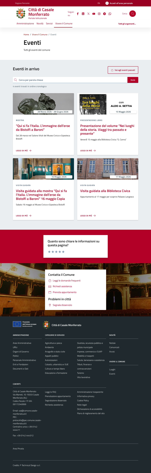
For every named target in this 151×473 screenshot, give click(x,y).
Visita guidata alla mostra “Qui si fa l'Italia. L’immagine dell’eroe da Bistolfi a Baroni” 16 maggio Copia (41, 194)
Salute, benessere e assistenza (91, 360)
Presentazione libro (91, 120)
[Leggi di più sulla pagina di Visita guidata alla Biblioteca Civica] (88, 215)
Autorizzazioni (51, 360)
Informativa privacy (85, 396)
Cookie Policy (83, 400)
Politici (16, 355)
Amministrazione (25, 23)
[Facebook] (76, 13)
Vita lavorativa (83, 377)
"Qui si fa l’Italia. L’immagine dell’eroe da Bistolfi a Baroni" (43, 127)
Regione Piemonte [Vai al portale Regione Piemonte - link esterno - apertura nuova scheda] (22, 3)
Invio (133, 80)
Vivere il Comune (63, 23)
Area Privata (18, 448)
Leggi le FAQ (50, 391)
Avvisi (112, 351)
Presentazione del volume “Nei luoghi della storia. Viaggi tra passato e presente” (107, 129)
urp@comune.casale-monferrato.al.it (25, 412)
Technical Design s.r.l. (31, 465)
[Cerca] (132, 13)
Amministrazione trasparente (90, 391)
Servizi (49, 23)
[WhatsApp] (108, 13)
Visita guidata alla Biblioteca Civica (105, 190)
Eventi (112, 373)
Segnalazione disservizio (55, 400)
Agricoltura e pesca (53, 343)
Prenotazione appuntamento (58, 396)
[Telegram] (103, 13)
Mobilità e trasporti (85, 355)
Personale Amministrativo (24, 360)
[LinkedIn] (82, 13)
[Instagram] (98, 13)
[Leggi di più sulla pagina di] (23, 150)
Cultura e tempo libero (55, 368)
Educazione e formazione (56, 373)
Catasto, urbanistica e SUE (56, 364)
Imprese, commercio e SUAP (89, 351)
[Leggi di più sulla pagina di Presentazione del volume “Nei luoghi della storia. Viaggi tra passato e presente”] (88, 150)
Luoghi (112, 369)
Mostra (20, 120)
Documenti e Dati (20, 368)
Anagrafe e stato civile (55, 351)
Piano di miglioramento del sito (91, 413)
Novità (40, 23)
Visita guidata (23, 185)
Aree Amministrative (22, 343)
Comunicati (114, 347)
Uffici (15, 347)
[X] (87, 13)
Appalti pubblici (51, 355)
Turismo (80, 373)
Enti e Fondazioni (20, 364)
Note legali (82, 404)
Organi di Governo (21, 351)
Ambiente (49, 347)
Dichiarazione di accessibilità (89, 409)
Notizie (112, 343)
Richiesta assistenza (54, 404)
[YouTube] (92, 13)
